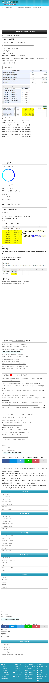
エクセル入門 (5, 194)
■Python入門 (40, 670)
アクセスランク (5, 636)
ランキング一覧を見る (26, 414)
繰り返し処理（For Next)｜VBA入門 (12, 434)
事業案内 (4, 584)
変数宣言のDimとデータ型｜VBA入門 (12, 425)
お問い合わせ (5, 587)
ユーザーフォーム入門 (7, 536)
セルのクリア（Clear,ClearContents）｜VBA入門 (15, 437)
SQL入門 (4, 565)
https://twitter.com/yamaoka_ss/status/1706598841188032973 (17, 45)
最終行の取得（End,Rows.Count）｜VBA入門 (14, 417)
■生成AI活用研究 (41, 664)
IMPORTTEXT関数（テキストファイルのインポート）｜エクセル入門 (20, 405)
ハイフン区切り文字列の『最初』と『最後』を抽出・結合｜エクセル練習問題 (22, 385)
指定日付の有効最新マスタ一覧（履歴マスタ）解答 (15, 356)
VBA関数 (4, 548)
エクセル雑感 (5, 506)
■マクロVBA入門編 (17, 664)
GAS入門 (4, 570)
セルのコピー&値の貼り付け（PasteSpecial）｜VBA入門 (17, 432)
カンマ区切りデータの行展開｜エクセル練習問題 (14, 395)
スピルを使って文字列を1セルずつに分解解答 (14, 344)
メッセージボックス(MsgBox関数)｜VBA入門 (15, 439)
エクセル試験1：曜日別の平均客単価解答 (12, 349)
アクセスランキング (10, 414)
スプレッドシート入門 (7, 567)
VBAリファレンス (6, 550)
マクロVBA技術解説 (7, 543)
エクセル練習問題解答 (18, 341)
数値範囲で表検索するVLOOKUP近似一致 (13, 283)
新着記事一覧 (5, 577)
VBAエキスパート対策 (7, 523)
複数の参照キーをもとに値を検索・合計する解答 (14, 346)
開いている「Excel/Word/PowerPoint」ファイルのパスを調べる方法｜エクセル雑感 (23, 397)
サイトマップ (5, 582)
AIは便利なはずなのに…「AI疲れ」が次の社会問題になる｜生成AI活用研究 (21, 390)
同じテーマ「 (8, 341)
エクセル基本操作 (6, 197)
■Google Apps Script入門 (42, 676)
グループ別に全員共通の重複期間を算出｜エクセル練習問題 (17, 383)
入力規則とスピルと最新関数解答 (10, 361)
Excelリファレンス (6, 509)
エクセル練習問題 (6, 501)
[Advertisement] (24, 18)
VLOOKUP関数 (6, 652)
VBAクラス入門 (6, 538)
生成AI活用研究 (6, 558)
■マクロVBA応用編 (29, 664)
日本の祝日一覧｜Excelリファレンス (12, 420)
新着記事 (8, 375)
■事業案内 (39, 678)
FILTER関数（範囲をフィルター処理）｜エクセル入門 (17, 422)
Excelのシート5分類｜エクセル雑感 (11, 381)
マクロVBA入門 (6, 516)
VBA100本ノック (6, 528)
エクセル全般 (6, 448)
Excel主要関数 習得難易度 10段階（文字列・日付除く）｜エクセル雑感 (20, 378)
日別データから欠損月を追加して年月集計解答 (14, 364)
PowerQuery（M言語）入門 (9, 560)
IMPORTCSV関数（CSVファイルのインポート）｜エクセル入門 (18, 402)
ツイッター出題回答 (7, 504)
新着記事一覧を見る (22, 375)
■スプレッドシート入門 (42, 674)
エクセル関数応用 (6, 199)
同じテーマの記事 (5, 631)
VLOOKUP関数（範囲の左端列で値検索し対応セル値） (16, 281)
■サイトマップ (40, 680)
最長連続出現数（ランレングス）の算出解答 (13, 368)
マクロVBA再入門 (6, 519)
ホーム (5, 445)
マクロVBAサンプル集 (7, 540)
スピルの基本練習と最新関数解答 (10, 359)
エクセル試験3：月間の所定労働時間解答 (12, 354)
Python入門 (5, 562)
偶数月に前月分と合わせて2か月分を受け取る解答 (15, 366)
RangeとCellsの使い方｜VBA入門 (11, 427)
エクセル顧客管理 (6, 545)
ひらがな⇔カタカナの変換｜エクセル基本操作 (15, 429)
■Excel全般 (3, 664)
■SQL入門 (39, 672)
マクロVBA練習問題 (7, 526)
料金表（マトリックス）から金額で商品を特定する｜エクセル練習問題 (20, 407)
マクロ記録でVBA (6, 521)
